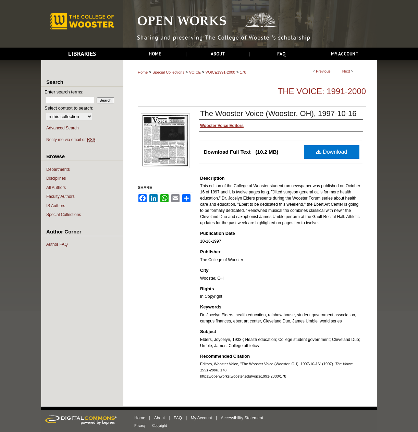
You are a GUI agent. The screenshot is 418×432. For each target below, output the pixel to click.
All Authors (56, 187)
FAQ (178, 418)
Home (143, 72)
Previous (323, 71)
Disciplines (56, 178)
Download (331, 152)
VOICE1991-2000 (220, 72)
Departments (58, 169)
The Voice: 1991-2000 (322, 91)
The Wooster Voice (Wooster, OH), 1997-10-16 (278, 113)
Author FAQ (57, 244)
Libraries (82, 54)
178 (243, 72)
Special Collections (168, 72)
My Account (201, 418)
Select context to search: (69, 108)
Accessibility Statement (242, 418)
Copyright (159, 426)
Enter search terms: (64, 91)
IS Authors (55, 205)
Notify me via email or (70, 139)
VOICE (195, 72)
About (159, 418)
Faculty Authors (60, 196)
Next (346, 71)
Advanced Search (62, 128)
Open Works (250, 24)
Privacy (140, 426)
